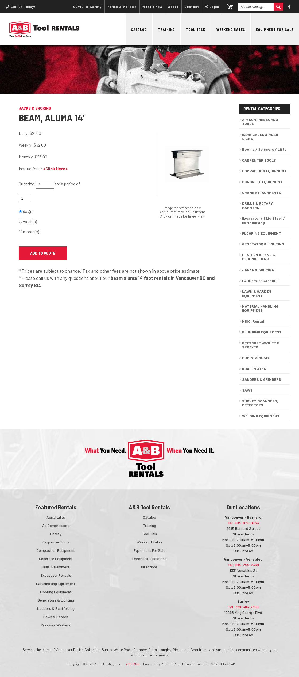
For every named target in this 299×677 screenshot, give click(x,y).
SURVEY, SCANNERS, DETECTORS (260, 403)
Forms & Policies (122, 7)
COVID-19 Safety (87, 7)
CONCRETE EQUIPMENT (262, 182)
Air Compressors (55, 525)
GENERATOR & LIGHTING (263, 244)
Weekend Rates (230, 29)
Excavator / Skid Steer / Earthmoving (263, 220)
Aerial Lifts (55, 517)
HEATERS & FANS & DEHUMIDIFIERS (258, 257)
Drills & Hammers (55, 567)
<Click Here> (55, 168)
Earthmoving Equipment (55, 583)
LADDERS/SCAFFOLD (260, 280)
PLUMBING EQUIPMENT (262, 332)
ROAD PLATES (254, 368)
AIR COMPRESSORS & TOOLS (260, 121)
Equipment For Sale (275, 29)
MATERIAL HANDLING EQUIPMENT (260, 308)
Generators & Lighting (56, 600)
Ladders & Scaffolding (56, 608)
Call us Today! (21, 7)
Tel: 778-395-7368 (243, 606)
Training (166, 29)
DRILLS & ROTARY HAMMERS (257, 205)
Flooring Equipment (56, 591)
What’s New (152, 7)
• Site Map (132, 664)
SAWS (247, 390)
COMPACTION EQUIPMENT (264, 171)
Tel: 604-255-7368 (243, 564)
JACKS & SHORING (258, 269)
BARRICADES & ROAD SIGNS (260, 136)
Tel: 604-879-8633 (243, 522)
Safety (55, 533)
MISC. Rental (253, 321)
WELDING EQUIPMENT (260, 416)
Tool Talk (195, 29)
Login (212, 7)
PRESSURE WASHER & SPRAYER (260, 345)
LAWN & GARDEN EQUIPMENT (256, 293)
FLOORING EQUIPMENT (261, 233)
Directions (149, 567)
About (173, 7)
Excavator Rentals (56, 575)
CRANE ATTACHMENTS (261, 192)
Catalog (139, 29)
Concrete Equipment (56, 558)
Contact (191, 7)
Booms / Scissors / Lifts (264, 149)
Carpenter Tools (55, 542)
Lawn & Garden (55, 616)
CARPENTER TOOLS (259, 160)
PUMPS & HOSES (256, 357)
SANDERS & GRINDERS (261, 379)
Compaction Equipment (56, 550)
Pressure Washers (56, 625)
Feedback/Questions (149, 558)
